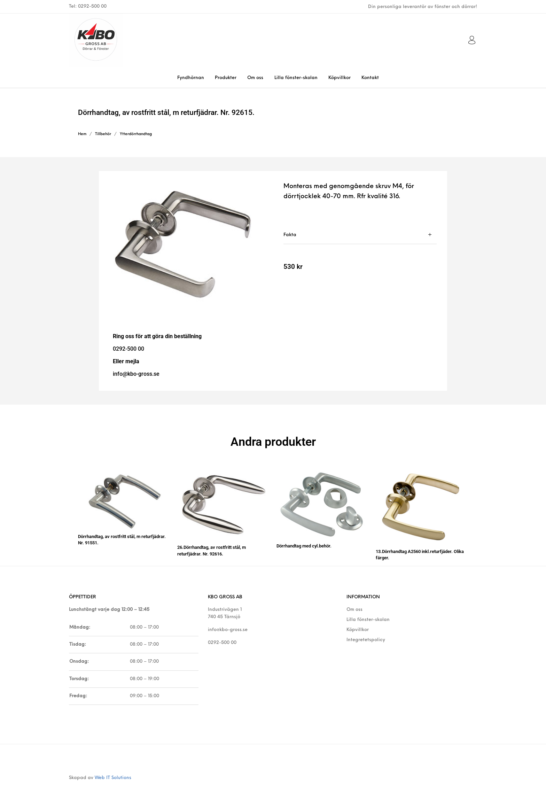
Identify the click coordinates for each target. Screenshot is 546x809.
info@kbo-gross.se (228, 630)
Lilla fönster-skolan (368, 619)
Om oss (354, 609)
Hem (82, 134)
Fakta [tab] (289, 235)
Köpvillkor (357, 630)
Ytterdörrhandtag (136, 134)
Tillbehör (103, 134)
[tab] (360, 235)
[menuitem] (190, 78)
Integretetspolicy (365, 640)
